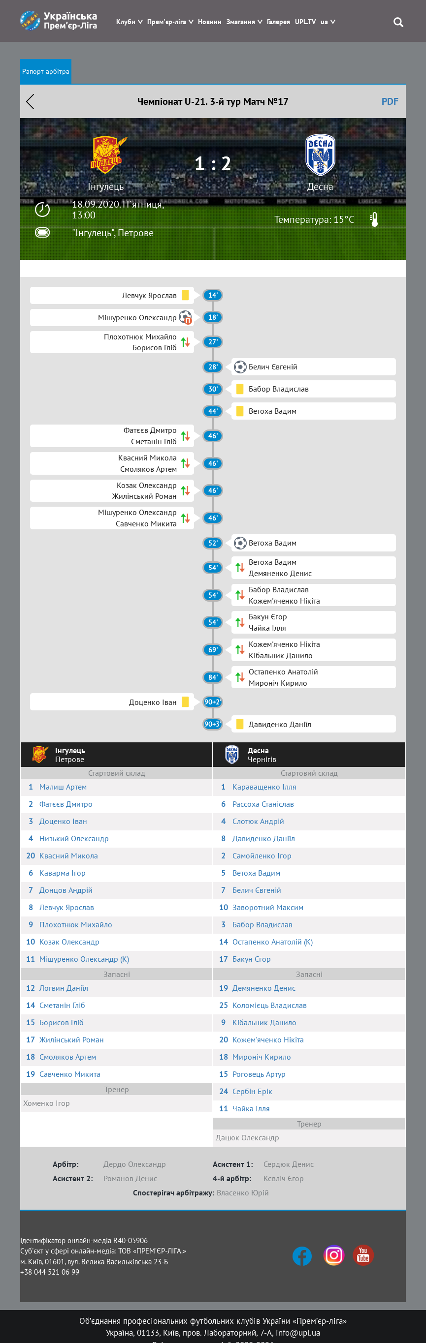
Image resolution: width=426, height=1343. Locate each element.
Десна (320, 186)
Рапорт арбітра (45, 71)
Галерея (278, 22)
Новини (210, 22)
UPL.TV (305, 22)
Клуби (125, 22)
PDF (390, 101)
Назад (30, 101)
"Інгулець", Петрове (113, 232)
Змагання (241, 22)
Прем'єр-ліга (166, 22)
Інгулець (106, 186)
